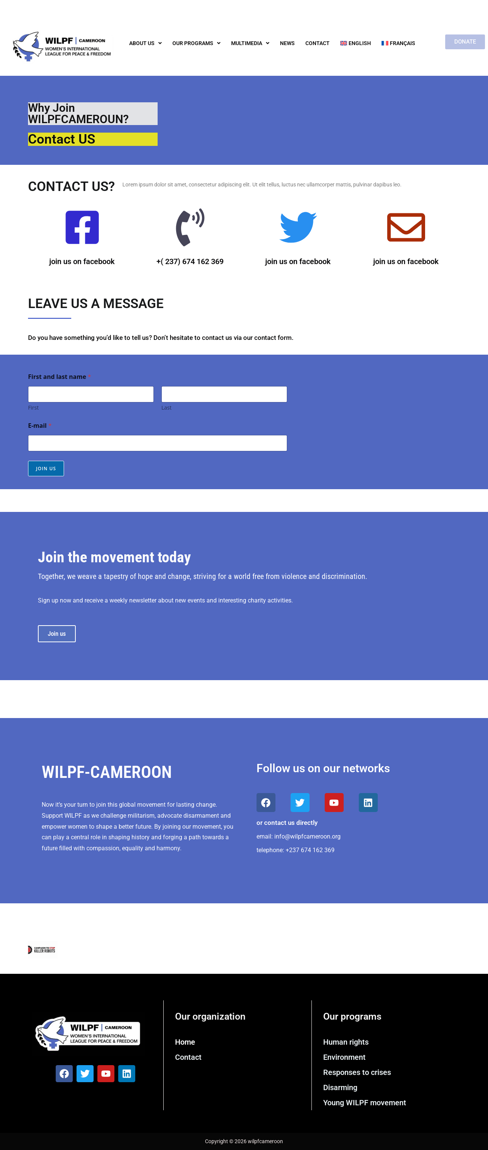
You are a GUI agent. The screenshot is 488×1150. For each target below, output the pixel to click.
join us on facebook (82, 261)
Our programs (196, 43)
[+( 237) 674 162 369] (190, 229)
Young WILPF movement (364, 1102)
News (287, 43)
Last (166, 407)
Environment (344, 1057)
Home (185, 1042)
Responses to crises (357, 1072)
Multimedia (250, 43)
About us (145, 43)
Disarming (340, 1087)
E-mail (40, 425)
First (33, 407)
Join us (46, 468)
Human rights (346, 1042)
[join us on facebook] (82, 229)
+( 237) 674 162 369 (190, 261)
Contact (317, 43)
